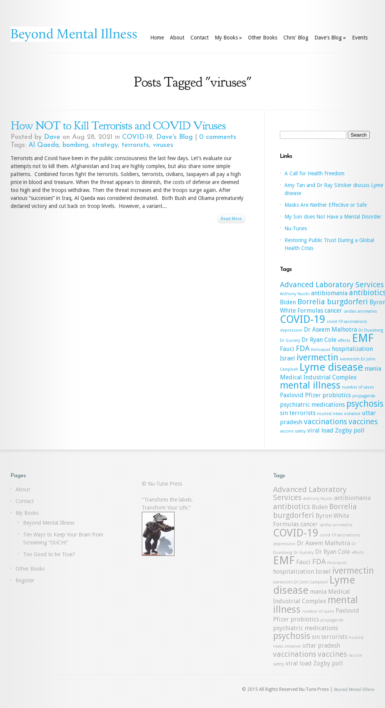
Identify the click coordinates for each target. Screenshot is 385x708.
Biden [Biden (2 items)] (288, 302)
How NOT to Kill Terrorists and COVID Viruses (118, 125)
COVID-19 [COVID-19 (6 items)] (302, 319)
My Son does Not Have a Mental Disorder (332, 217)
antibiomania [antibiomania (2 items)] (329, 293)
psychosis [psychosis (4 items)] (364, 403)
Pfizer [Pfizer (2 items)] (313, 395)
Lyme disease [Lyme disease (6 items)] (331, 367)
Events (360, 38)
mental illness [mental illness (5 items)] (310, 385)
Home (157, 38)
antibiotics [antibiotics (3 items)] (291, 506)
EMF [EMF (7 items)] (363, 338)
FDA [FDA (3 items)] (303, 348)
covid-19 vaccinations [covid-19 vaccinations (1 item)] (347, 321)
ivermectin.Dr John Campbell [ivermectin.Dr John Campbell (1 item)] (300, 582)
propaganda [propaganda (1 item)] (363, 395)
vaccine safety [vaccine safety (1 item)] (293, 431)
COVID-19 (137, 137)
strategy (105, 145)
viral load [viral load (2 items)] (320, 430)
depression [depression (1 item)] (291, 330)
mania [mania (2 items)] (373, 368)
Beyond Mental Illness (48, 523)
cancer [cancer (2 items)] (333, 310)
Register (25, 580)
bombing (75, 145)
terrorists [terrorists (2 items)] (302, 413)
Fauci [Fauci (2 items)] (287, 348)
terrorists (135, 145)
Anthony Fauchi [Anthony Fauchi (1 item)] (295, 293)
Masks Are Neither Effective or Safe (325, 205)
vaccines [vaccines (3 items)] (363, 421)
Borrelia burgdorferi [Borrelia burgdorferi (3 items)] (332, 301)
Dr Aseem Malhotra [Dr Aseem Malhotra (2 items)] (330, 329)
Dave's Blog (330, 38)
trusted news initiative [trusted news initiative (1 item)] (338, 413)
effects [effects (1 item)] (344, 340)
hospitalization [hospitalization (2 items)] (352, 348)
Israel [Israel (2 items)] (287, 358)
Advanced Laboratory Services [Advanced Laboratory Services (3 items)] (332, 284)
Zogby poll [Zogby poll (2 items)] (350, 430)
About (177, 38)
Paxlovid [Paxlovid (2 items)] (291, 395)
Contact (199, 38)
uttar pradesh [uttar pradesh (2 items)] (321, 645)
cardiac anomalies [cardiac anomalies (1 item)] (360, 311)
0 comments (217, 137)
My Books (228, 38)
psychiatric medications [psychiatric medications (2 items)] (312, 404)
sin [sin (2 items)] (284, 413)
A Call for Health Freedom (314, 173)
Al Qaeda (43, 145)
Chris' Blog (295, 38)
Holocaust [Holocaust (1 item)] (320, 349)
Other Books (262, 38)
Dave (52, 137)
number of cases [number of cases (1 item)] (358, 387)
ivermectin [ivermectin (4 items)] (317, 357)
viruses (163, 145)
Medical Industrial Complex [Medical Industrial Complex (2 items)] (318, 377)
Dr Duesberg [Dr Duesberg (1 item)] (370, 330)
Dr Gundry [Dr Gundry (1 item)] (290, 340)
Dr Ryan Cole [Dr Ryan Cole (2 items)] (319, 339)
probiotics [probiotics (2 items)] (336, 395)
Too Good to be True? (49, 554)
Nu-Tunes (295, 228)
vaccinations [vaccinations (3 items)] (325, 421)
